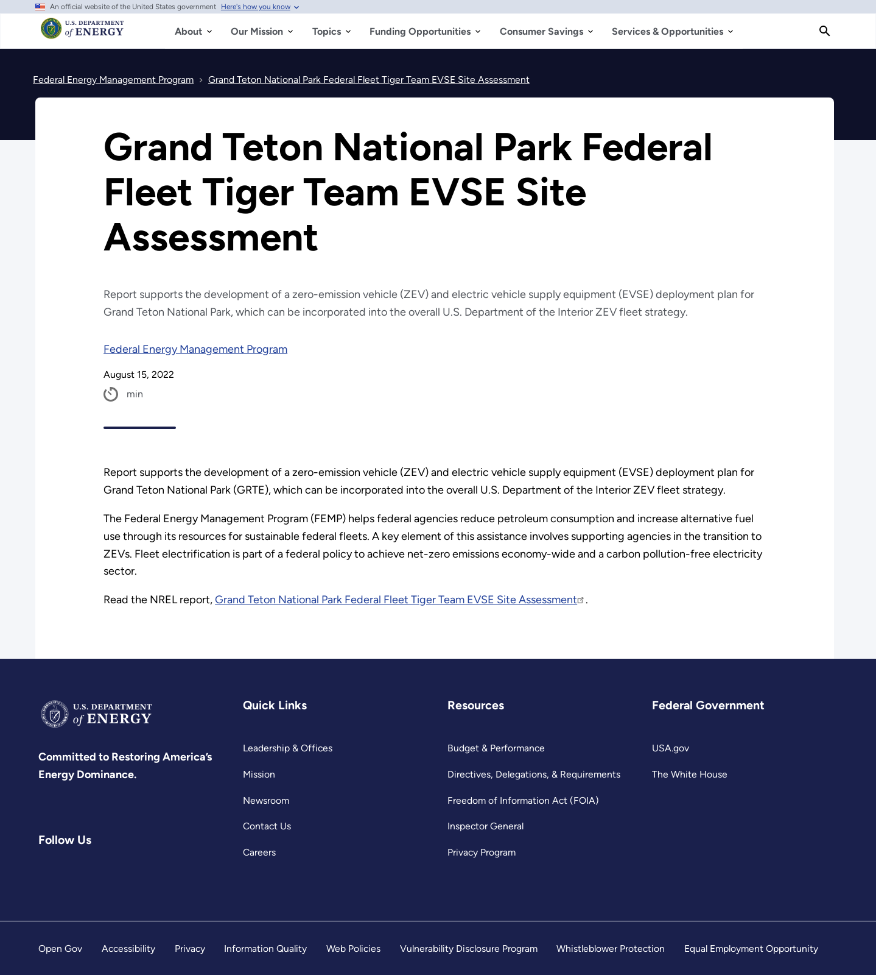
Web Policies (353, 948)
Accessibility (128, 948)
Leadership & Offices (287, 748)
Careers (259, 852)
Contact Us (267, 826)
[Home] (82, 34)
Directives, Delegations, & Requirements (533, 774)
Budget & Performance (496, 748)
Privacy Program (481, 852)
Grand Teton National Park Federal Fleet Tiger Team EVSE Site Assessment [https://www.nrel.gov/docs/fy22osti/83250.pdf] (400, 599)
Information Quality (265, 948)
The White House (689, 774)
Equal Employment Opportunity (751, 948)
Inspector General (485, 826)
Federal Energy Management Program (195, 349)
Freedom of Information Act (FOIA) (523, 800)
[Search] (825, 31)
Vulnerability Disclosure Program (469, 948)
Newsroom (266, 800)
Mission (259, 774)
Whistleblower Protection (610, 948)
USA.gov (670, 748)
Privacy (190, 948)
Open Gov (60, 948)
